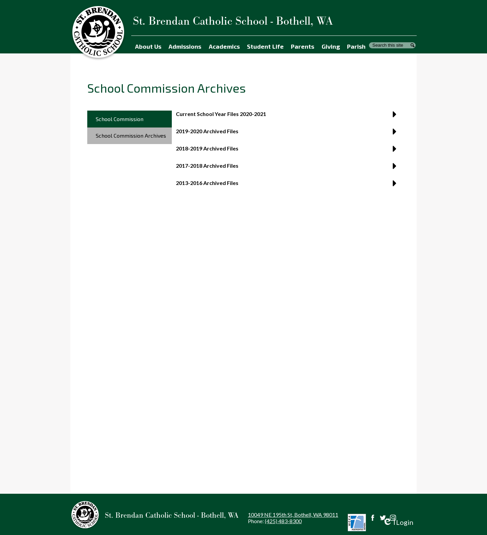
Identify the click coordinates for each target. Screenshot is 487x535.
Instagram (393, 518)
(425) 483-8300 (283, 521)
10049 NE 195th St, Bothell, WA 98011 (293, 514)
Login (397, 522)
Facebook (373, 518)
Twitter (383, 518)
